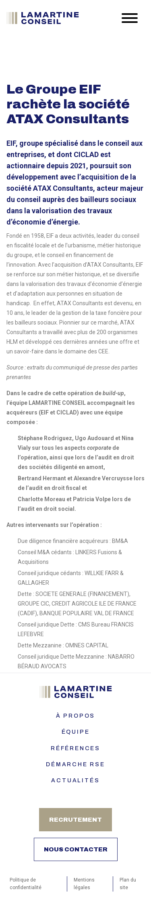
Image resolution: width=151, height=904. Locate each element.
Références (75, 748)
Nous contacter (76, 849)
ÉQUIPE (76, 732)
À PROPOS (75, 716)
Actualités (75, 780)
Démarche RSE (75, 764)
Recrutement (75, 819)
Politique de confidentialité (25, 883)
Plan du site (128, 883)
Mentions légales (84, 883)
